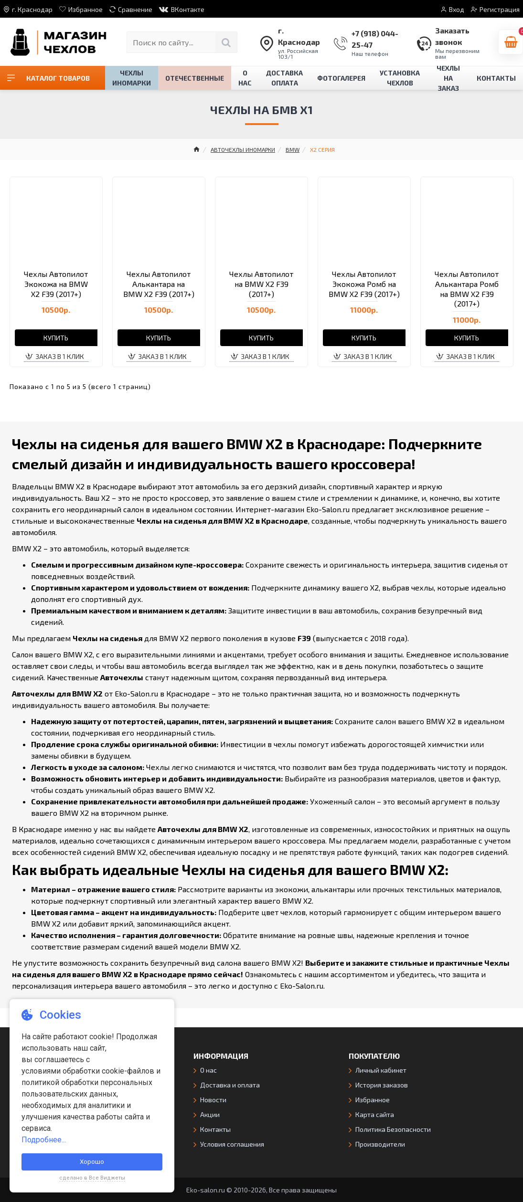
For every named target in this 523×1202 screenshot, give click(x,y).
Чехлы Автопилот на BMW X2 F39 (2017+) (261, 283)
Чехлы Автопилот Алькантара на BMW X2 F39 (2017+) (158, 283)
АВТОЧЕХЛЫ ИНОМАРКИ (243, 149)
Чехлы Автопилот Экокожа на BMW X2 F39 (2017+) (56, 283)
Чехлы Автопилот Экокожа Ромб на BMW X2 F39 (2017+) (364, 283)
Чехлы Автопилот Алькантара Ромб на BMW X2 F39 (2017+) (467, 288)
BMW (292, 149)
